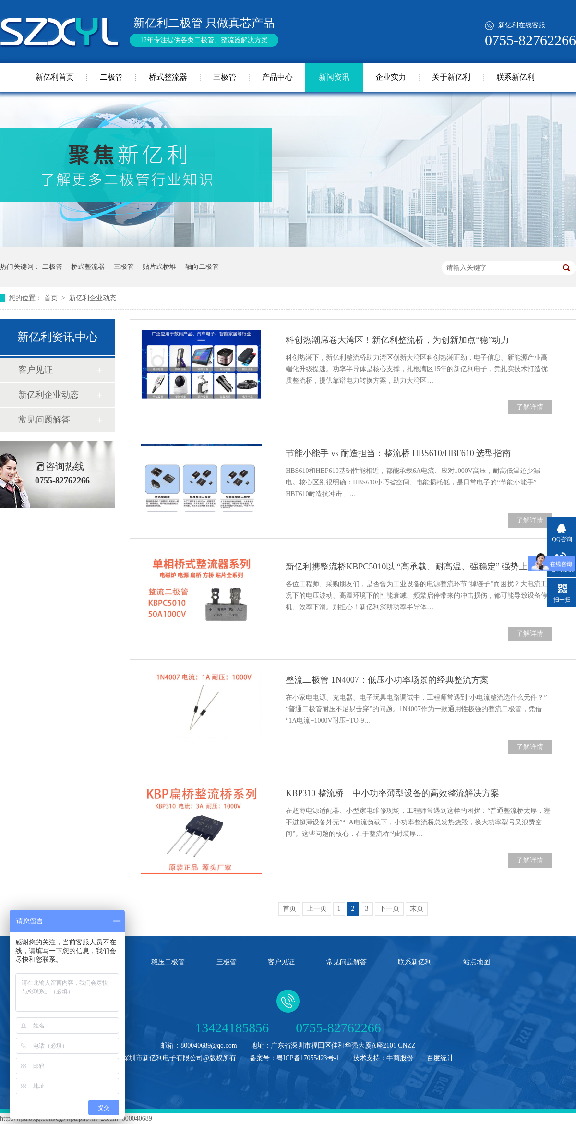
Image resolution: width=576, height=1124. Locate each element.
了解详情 (529, 407)
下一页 (389, 908)
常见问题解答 (44, 419)
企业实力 (390, 77)
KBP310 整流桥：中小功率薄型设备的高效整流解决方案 (392, 793)
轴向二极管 (202, 266)
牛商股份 (399, 1058)
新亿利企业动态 (92, 298)
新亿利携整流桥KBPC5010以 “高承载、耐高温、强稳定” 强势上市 (411, 566)
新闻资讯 (334, 77)
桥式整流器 (168, 77)
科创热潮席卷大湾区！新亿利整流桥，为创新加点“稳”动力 (397, 340)
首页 (52, 298)
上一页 (317, 908)
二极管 (111, 77)
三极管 (224, 77)
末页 (416, 908)
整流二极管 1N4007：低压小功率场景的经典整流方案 (387, 680)
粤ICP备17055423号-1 (307, 1058)
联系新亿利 (515, 77)
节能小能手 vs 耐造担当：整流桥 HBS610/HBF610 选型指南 (398, 453)
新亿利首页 (55, 77)
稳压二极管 (168, 962)
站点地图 (476, 962)
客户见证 (35, 370)
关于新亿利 (451, 77)
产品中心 (277, 77)
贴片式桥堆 (159, 266)
